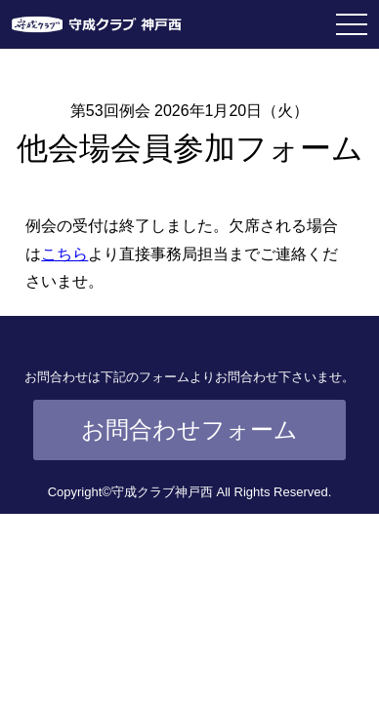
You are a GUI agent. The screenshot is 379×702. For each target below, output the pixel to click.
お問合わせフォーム (189, 429)
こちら (64, 254)
